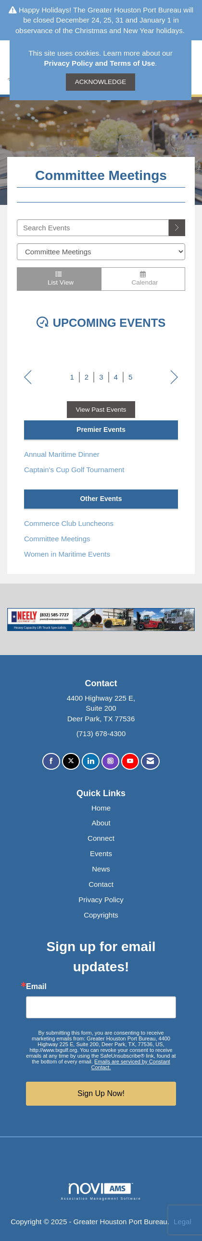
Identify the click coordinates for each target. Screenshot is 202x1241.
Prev (27, 378)
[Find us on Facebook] (51, 761)
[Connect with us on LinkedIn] (91, 761)
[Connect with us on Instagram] (110, 761)
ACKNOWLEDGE (100, 81)
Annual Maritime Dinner (62, 454)
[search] (177, 227)
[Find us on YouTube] (130, 761)
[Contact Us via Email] (150, 761)
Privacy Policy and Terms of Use (99, 63)
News (101, 869)
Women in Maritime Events (67, 554)
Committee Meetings (57, 539)
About (100, 823)
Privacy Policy (100, 899)
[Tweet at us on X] (71, 761)
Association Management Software (101, 1191)
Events (101, 853)
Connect (101, 838)
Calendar (143, 278)
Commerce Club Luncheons (69, 523)
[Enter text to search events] (93, 227)
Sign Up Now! (101, 1093)
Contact (101, 884)
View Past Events (101, 409)
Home (101, 808)
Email (36, 986)
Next (174, 378)
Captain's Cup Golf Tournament (74, 469)
